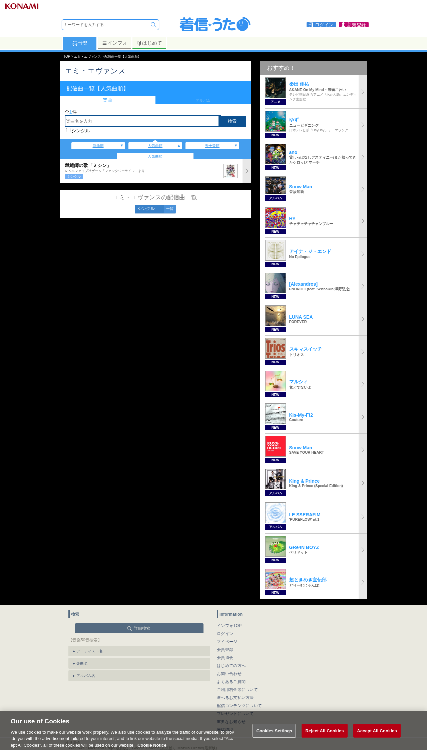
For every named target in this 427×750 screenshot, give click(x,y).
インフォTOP (229, 625)
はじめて (149, 43)
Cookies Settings (274, 737)
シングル (80, 130)
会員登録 (225, 649)
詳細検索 (142, 628)
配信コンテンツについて (239, 705)
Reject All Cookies (324, 737)
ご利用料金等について (237, 689)
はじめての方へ (231, 665)
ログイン (225, 633)
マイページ (227, 641)
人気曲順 (155, 146)
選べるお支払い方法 (235, 697)
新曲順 (98, 146)
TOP (66, 56)
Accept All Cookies (377, 737)
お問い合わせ (229, 673)
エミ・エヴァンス (87, 56)
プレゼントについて (235, 713)
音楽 (80, 43)
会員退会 (225, 657)
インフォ (114, 43)
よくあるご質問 (231, 681)
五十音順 (212, 146)
